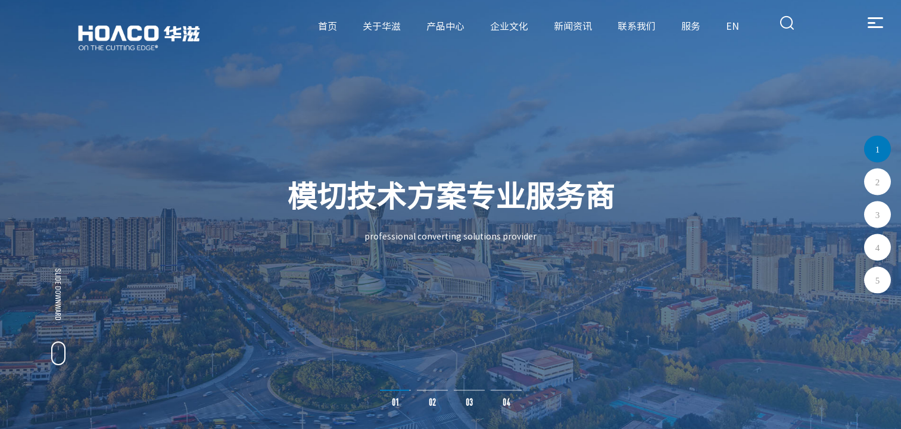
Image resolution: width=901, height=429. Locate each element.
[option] (450, 214)
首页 (327, 26)
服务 (690, 26)
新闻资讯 (573, 26)
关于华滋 (382, 26)
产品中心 (445, 26)
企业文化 (509, 26)
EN (732, 26)
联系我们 (637, 26)
